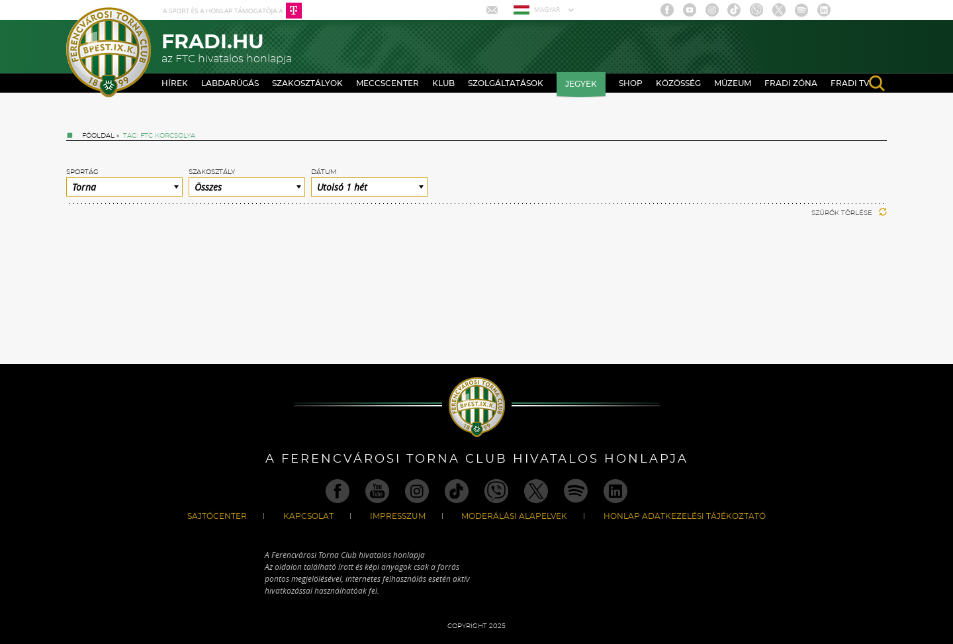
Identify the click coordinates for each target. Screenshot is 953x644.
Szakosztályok (307, 83)
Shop (631, 83)
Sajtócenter (217, 516)
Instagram (712, 10)
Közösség (678, 83)
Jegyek (581, 84)
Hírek (174, 83)
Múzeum (732, 83)
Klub (443, 83)
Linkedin (824, 10)
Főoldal (98, 135)
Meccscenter (387, 83)
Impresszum (398, 516)
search (877, 83)
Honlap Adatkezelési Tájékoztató (685, 516)
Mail (493, 10)
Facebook (667, 10)
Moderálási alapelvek (514, 516)
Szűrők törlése (849, 213)
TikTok (734, 10)
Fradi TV (850, 83)
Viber (756, 10)
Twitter (779, 10)
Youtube (689, 10)
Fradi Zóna (790, 83)
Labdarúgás (230, 83)
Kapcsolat (308, 516)
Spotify (801, 10)
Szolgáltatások (505, 83)
